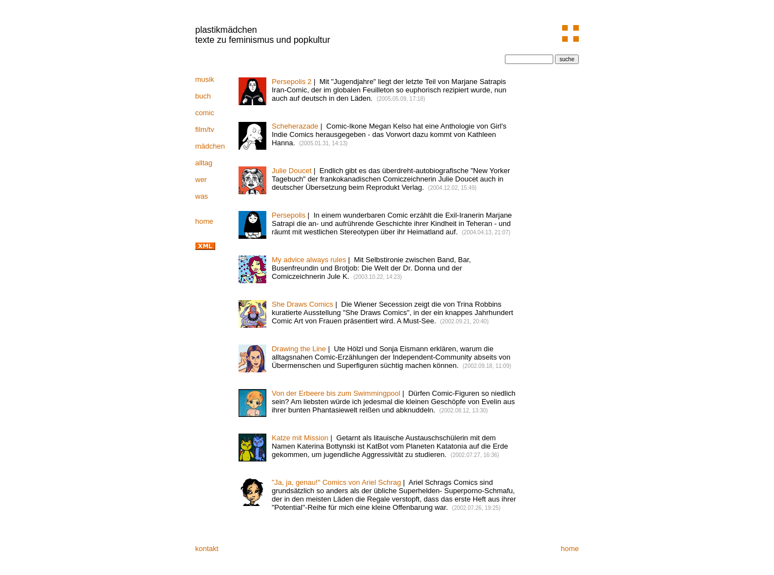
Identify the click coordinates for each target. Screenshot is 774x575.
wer (201, 179)
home (204, 221)
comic (204, 113)
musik (204, 79)
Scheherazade (295, 126)
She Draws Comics (303, 304)
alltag (203, 163)
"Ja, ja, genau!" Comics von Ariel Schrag (336, 482)
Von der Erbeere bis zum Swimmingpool (336, 393)
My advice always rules (309, 259)
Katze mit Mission (300, 438)
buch (203, 96)
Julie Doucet (292, 170)
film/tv (204, 129)
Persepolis (289, 215)
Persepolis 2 (292, 81)
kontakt (207, 548)
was (201, 196)
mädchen (210, 146)
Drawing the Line (299, 349)
